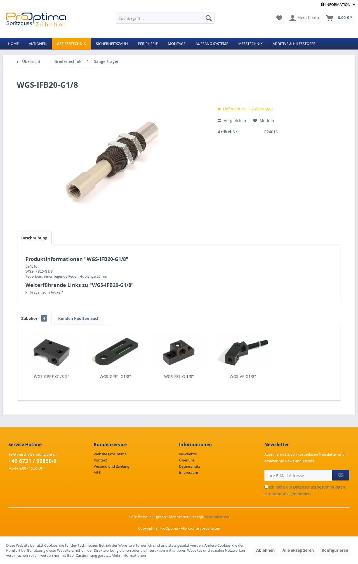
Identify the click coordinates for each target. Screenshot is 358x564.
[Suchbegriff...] (165, 18)
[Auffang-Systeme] (211, 43)
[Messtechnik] (250, 43)
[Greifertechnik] (71, 43)
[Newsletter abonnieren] (340, 475)
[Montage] (176, 43)
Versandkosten (217, 516)
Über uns (186, 460)
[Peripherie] (148, 43)
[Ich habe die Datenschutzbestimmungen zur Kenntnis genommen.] (266, 487)
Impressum (188, 472)
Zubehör (34, 318)
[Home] (13, 43)
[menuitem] (165, 18)
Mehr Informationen (129, 555)
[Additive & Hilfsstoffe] (294, 43)
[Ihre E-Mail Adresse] (298, 475)
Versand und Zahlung (111, 466)
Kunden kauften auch (79, 318)
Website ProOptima (110, 453)
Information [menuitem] (336, 4)
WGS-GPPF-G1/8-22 (52, 376)
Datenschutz (189, 466)
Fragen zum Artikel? (44, 292)
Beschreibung (34, 238)
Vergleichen (232, 120)
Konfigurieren (335, 550)
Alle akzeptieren (298, 550)
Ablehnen (265, 550)
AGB (97, 472)
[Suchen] (209, 18)
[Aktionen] (38, 43)
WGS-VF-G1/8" (243, 376)
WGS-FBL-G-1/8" (179, 376)
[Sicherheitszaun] (112, 43)
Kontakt (100, 460)
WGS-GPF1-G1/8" (115, 376)
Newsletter (188, 453)
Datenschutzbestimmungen (319, 487)
